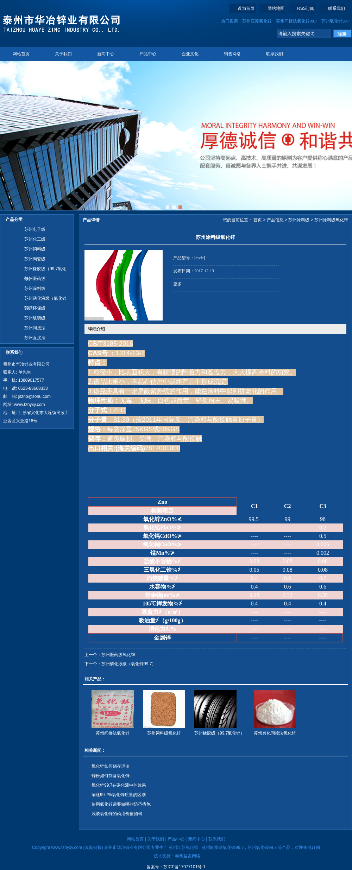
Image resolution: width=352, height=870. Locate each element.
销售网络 (232, 53)
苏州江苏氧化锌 (257, 21)
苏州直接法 (34, 337)
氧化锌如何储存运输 (111, 766)
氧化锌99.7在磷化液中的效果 (119, 785)
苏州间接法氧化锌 (113, 733)
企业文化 (190, 53)
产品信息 (275, 219)
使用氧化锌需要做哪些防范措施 (121, 804)
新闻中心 (105, 53)
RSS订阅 (305, 8)
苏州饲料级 (34, 249)
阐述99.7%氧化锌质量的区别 (119, 794)
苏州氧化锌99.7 (335, 21)
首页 (257, 219)
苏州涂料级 (34, 288)
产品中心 (147, 53)
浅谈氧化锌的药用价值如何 (117, 813)
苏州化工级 (34, 239)
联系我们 (336, 8)
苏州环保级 (34, 308)
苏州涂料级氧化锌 (331, 219)
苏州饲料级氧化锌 (164, 733)
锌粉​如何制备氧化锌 (111, 775)
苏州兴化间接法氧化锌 (275, 733)
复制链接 (93, 847)
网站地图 (276, 8)
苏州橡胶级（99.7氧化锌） (45, 270)
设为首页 (246, 8)
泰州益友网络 (187, 855)
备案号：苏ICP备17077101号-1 (176, 866)
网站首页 (21, 53)
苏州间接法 (34, 327)
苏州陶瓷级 (34, 258)
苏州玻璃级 (34, 318)
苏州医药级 (34, 278)
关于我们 (63, 53)
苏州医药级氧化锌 (118, 654)
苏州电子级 (34, 229)
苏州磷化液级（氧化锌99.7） (45, 299)
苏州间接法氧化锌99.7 (296, 21)
